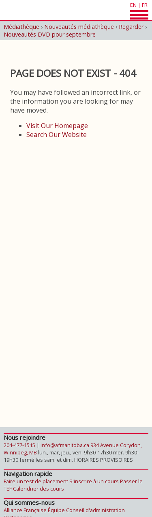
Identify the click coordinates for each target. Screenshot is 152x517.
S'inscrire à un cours (94, 481)
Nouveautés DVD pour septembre (50, 34)
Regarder (131, 26)
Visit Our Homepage (57, 125)
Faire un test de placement (36, 481)
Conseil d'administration (95, 510)
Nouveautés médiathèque (79, 26)
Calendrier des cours (38, 488)
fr (145, 5)
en (133, 5)
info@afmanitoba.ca (65, 445)
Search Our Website (56, 134)
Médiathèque (21, 26)
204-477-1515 (19, 445)
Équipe (56, 510)
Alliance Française (25, 510)
